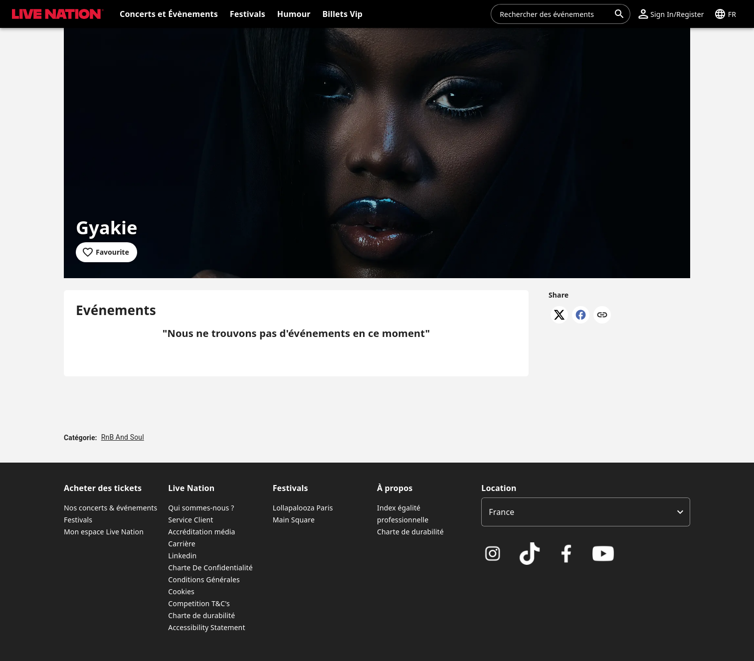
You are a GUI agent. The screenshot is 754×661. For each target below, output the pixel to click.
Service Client (190, 519)
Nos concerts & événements (110, 507)
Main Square (294, 519)
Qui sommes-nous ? (201, 507)
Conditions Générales (204, 579)
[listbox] (586, 512)
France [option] (501, 511)
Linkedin (182, 555)
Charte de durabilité (201, 615)
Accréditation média (201, 531)
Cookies (181, 591)
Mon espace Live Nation (104, 531)
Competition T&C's (199, 603)
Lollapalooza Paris (303, 507)
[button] (671, 14)
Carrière (181, 543)
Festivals (78, 519)
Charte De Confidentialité (210, 567)
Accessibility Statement (206, 627)
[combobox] (554, 14)
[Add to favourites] (106, 252)
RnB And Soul (122, 437)
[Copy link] (602, 315)
